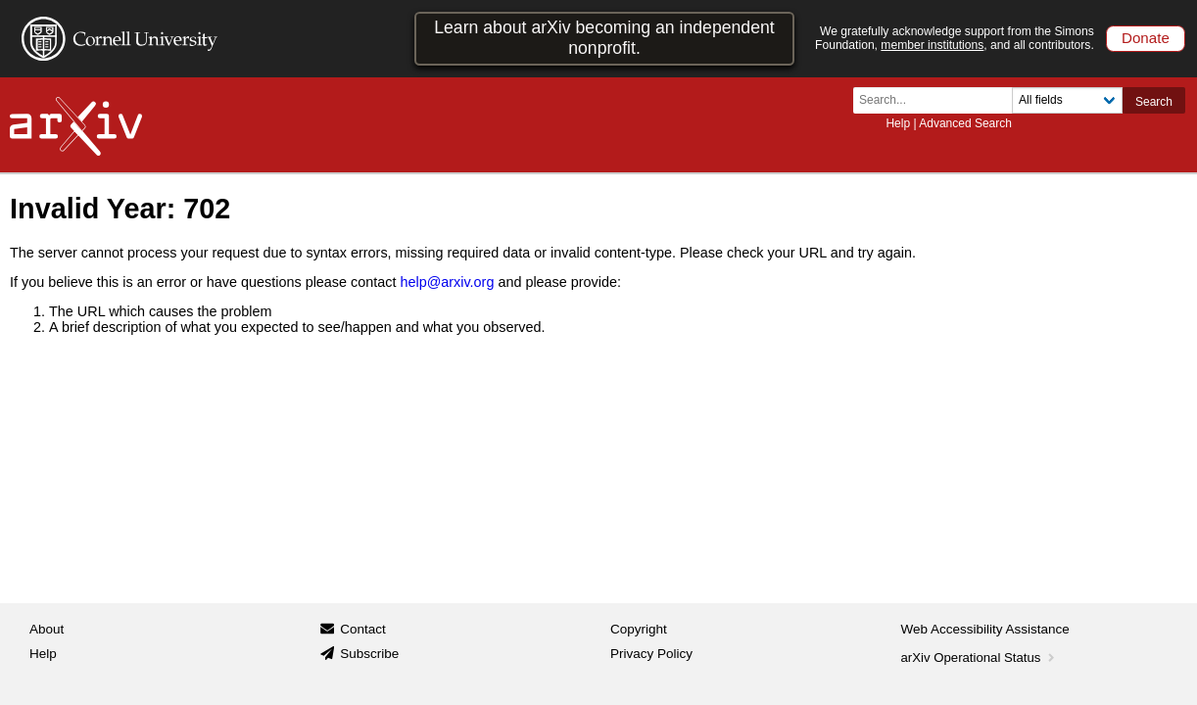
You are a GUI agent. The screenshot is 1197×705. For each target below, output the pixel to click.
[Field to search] (1067, 100)
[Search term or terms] (938, 100)
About (46, 629)
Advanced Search (965, 123)
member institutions (932, 45)
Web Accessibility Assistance (985, 629)
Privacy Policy (651, 653)
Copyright (638, 629)
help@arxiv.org (447, 282)
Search (1154, 102)
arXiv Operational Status (980, 657)
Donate (1146, 37)
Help (898, 123)
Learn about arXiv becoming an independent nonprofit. (604, 38)
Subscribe (369, 653)
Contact (363, 629)
